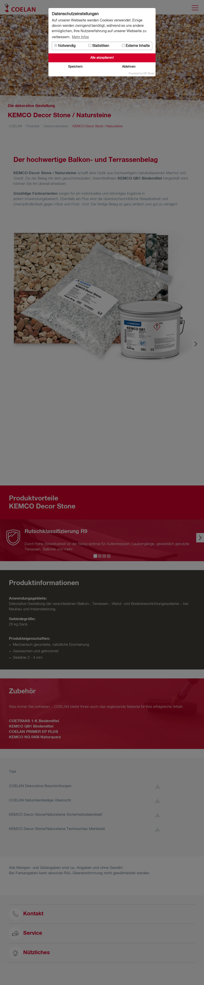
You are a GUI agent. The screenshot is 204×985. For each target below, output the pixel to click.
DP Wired (148, 73)
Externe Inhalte (136, 46)
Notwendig (64, 46)
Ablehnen (128, 66)
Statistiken (98, 46)
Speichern (75, 66)
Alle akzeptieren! (102, 57)
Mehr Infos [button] (80, 37)
